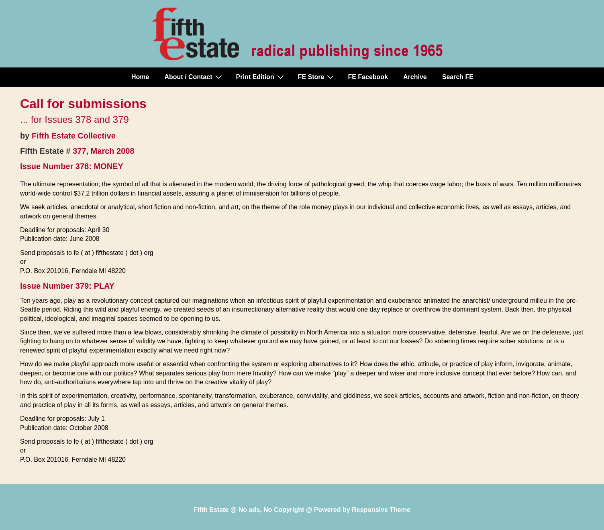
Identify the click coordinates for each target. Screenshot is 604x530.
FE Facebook (368, 76)
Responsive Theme (381, 509)
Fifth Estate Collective (74, 135)
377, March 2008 (103, 151)
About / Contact (194, 76)
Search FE (457, 76)
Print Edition (261, 76)
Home (140, 76)
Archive (415, 76)
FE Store (317, 76)
